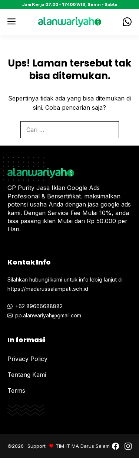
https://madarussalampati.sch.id (47, 288)
